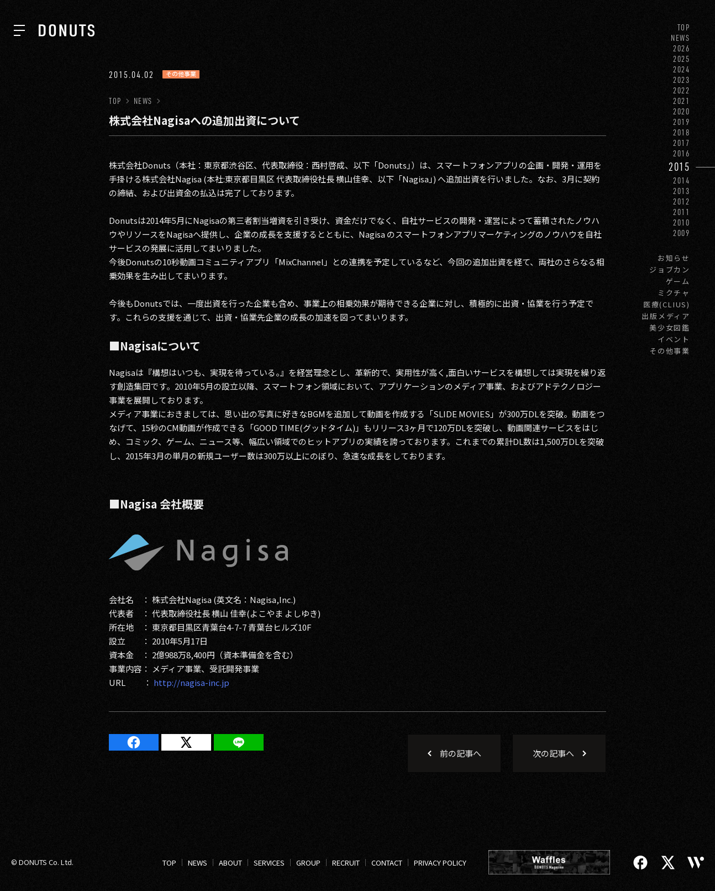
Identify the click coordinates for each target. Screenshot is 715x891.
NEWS (680, 38)
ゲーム (678, 281)
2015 (679, 167)
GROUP (308, 862)
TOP (683, 27)
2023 (681, 80)
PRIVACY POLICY (440, 862)
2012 (681, 201)
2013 (681, 191)
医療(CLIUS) (666, 304)
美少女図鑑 (669, 327)
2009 (681, 233)
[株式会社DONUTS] (66, 30)
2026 (681, 48)
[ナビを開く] (19, 30)
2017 (681, 143)
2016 (681, 153)
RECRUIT (346, 862)
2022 (681, 90)
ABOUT (230, 862)
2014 (681, 180)
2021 (681, 101)
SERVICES (269, 862)
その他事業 (669, 350)
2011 (681, 212)
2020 (681, 111)
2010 (681, 222)
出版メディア (666, 316)
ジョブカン (669, 269)
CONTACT (386, 862)
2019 (681, 122)
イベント (674, 339)
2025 (681, 59)
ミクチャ (674, 292)
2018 (681, 132)
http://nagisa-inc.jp (191, 682)
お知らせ (674, 258)
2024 (681, 69)
